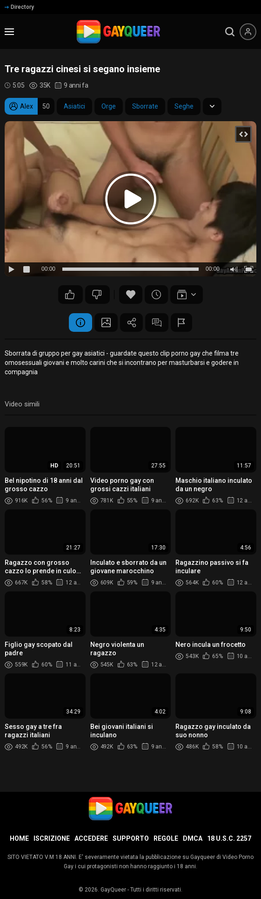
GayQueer (113, 889)
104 (69, 294)
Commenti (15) (157, 322)
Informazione (80, 322)
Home (19, 838)
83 (96, 294)
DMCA (192, 838)
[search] (230, 32)
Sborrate (145, 106)
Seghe (184, 106)
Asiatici (74, 106)
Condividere (131, 322)
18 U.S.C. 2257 (229, 838)
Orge (108, 106)
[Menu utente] (248, 31)
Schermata (106, 322)
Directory (19, 7)
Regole (166, 838)
